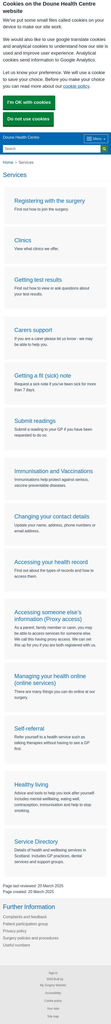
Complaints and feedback (25, 917)
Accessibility (53, 993)
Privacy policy (15, 931)
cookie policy (76, 86)
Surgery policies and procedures (30, 938)
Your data (53, 1008)
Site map (53, 1016)
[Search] (52, 149)
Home (8, 162)
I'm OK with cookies (29, 102)
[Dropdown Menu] (96, 138)
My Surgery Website (53, 985)
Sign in (53, 973)
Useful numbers (16, 945)
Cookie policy (53, 1000)
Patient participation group (25, 924)
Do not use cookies (28, 119)
